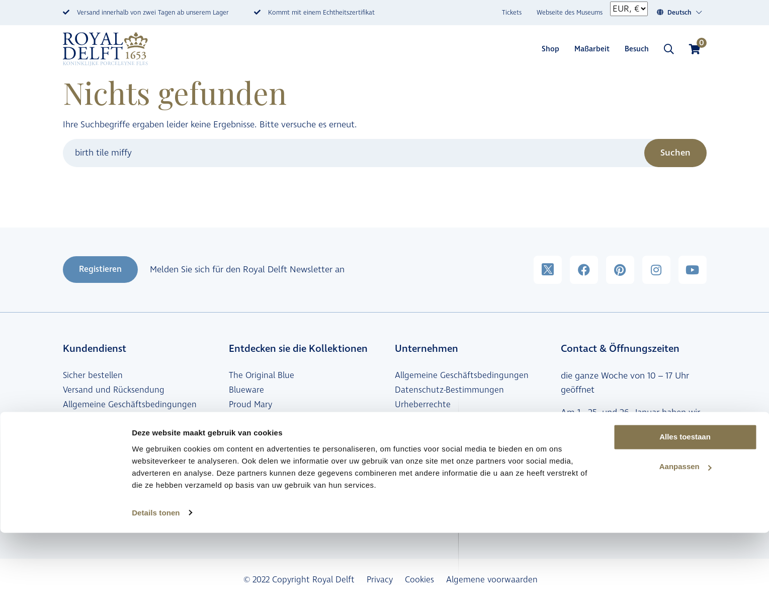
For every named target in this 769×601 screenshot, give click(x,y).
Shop (550, 49)
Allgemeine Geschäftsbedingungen (130, 405)
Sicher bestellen (93, 375)
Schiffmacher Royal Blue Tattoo (289, 419)
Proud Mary (250, 405)
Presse (406, 434)
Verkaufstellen (90, 434)
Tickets (512, 13)
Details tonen (156, 581)
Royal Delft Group (429, 464)
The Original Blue (261, 375)
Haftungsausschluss (432, 419)
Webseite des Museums (570, 13)
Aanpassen (685, 535)
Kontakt (576, 478)
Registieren (100, 269)
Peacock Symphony (265, 449)
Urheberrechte (423, 405)
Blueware (246, 390)
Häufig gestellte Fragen (108, 419)
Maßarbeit (592, 49)
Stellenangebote (426, 449)
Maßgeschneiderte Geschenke (285, 478)
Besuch (637, 49)
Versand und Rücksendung (113, 390)
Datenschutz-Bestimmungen (449, 390)
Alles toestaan (685, 505)
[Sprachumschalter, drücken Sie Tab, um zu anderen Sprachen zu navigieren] (685, 13)
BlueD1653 (248, 464)
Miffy (238, 434)
